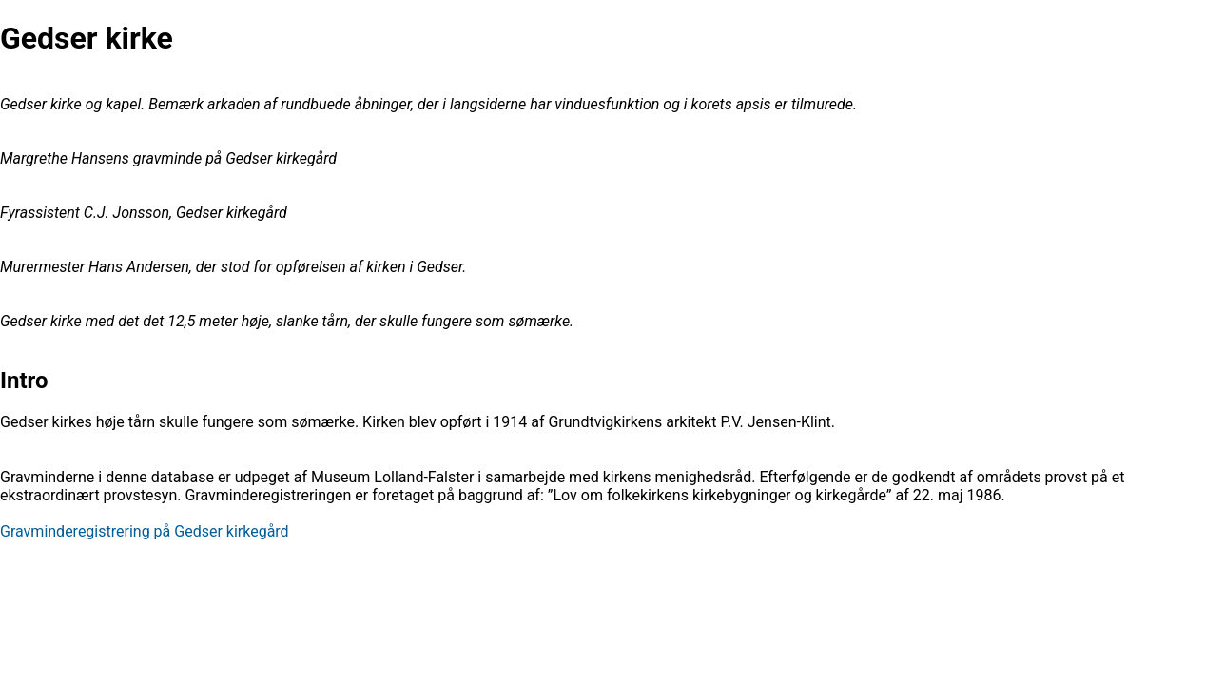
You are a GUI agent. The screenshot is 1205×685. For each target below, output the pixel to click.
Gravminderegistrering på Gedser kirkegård (144, 531)
